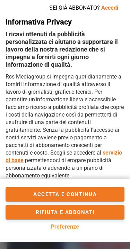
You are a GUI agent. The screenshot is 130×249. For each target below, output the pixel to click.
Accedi (109, 7)
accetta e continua (65, 194)
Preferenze (65, 226)
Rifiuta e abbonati (65, 212)
